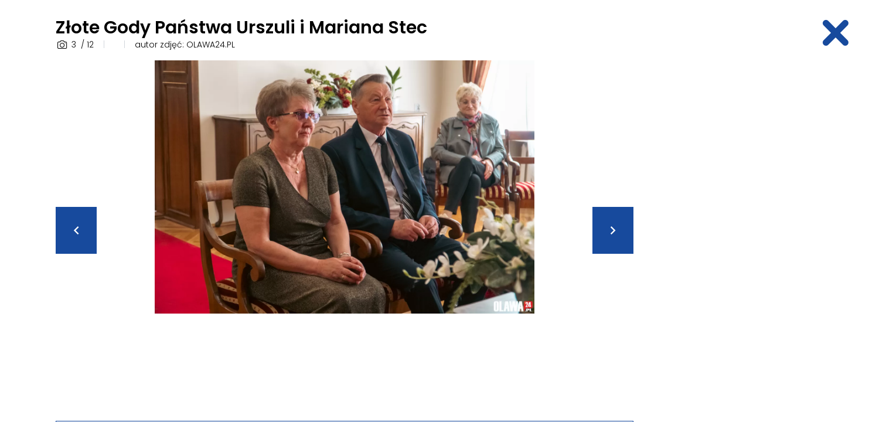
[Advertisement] (739, 236)
